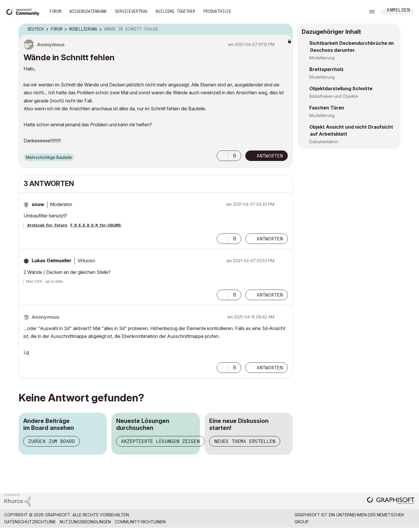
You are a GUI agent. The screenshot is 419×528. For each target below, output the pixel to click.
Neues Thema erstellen (244, 441)
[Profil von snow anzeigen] (38, 204)
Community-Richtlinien (140, 521)
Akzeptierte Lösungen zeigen (160, 441)
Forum (55, 11)
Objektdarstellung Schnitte (340, 88)
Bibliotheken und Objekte (333, 96)
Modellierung (322, 57)
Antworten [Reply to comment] (270, 239)
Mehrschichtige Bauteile (49, 157)
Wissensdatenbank (88, 11)
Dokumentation (323, 141)
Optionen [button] (284, 29)
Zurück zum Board (51, 441)
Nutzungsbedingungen (85, 521)
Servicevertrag (131, 11)
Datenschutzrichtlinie (30, 521)
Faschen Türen (326, 108)
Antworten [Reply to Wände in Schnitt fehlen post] (270, 156)
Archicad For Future (47, 226)
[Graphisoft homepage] (391, 501)
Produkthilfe (217, 11)
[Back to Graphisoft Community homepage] (23, 11)
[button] (222, 156)
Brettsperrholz (326, 69)
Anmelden (398, 10)
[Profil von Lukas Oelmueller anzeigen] (52, 260)
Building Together (175, 11)
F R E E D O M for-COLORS (95, 226)
